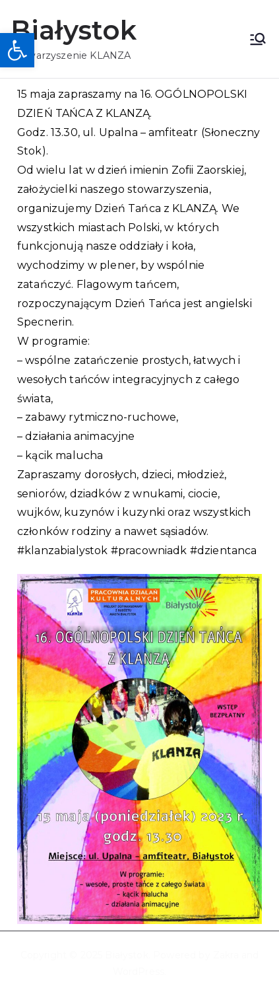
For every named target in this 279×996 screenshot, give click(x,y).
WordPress (138, 972)
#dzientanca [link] (223, 550)
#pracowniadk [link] (149, 550)
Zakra (226, 955)
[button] (17, 50)
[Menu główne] (257, 39)
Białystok (74, 30)
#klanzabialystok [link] (62, 550)
